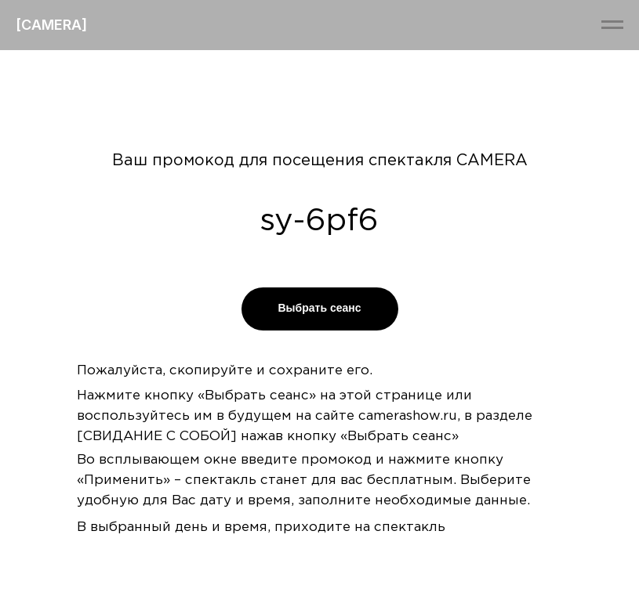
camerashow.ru (407, 416)
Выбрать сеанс (319, 308)
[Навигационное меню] (612, 25)
